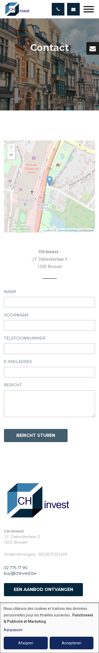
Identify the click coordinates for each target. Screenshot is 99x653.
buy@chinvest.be (20, 573)
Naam (10, 293)
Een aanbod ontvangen (43, 589)
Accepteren (71, 643)
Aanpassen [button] (13, 630)
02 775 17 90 (15, 567)
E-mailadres (18, 363)
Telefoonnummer (24, 339)
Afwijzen (25, 643)
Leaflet (47, 230)
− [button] (11, 155)
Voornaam (16, 316)
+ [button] (11, 147)
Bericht (13, 386)
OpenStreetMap (67, 230)
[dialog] (49, 628)
